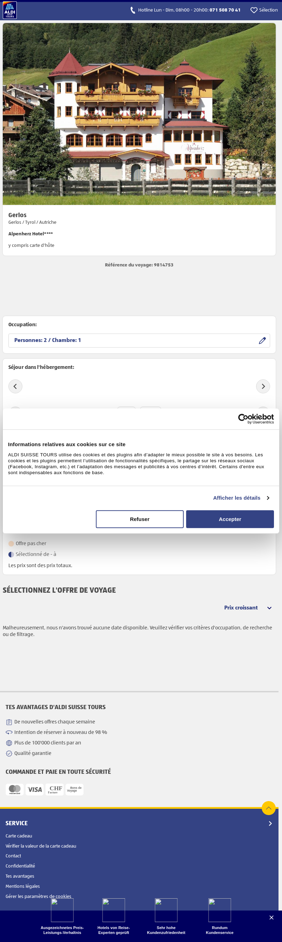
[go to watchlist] (264, 10)
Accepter (230, 519)
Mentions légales (23, 886)
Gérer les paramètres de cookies (38, 896)
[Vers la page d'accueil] (10, 10)
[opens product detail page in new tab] (139, 139)
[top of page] (269, 808)
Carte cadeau (19, 836)
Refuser (139, 519)
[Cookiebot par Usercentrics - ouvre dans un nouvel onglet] (243, 419)
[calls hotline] (185, 10)
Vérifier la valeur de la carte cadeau (41, 846)
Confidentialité (20, 866)
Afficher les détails (236, 498)
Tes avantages (20, 876)
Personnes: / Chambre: (47, 340)
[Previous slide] (15, 386)
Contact (13, 856)
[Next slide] (263, 386)
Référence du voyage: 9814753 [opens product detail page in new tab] (139, 265)
